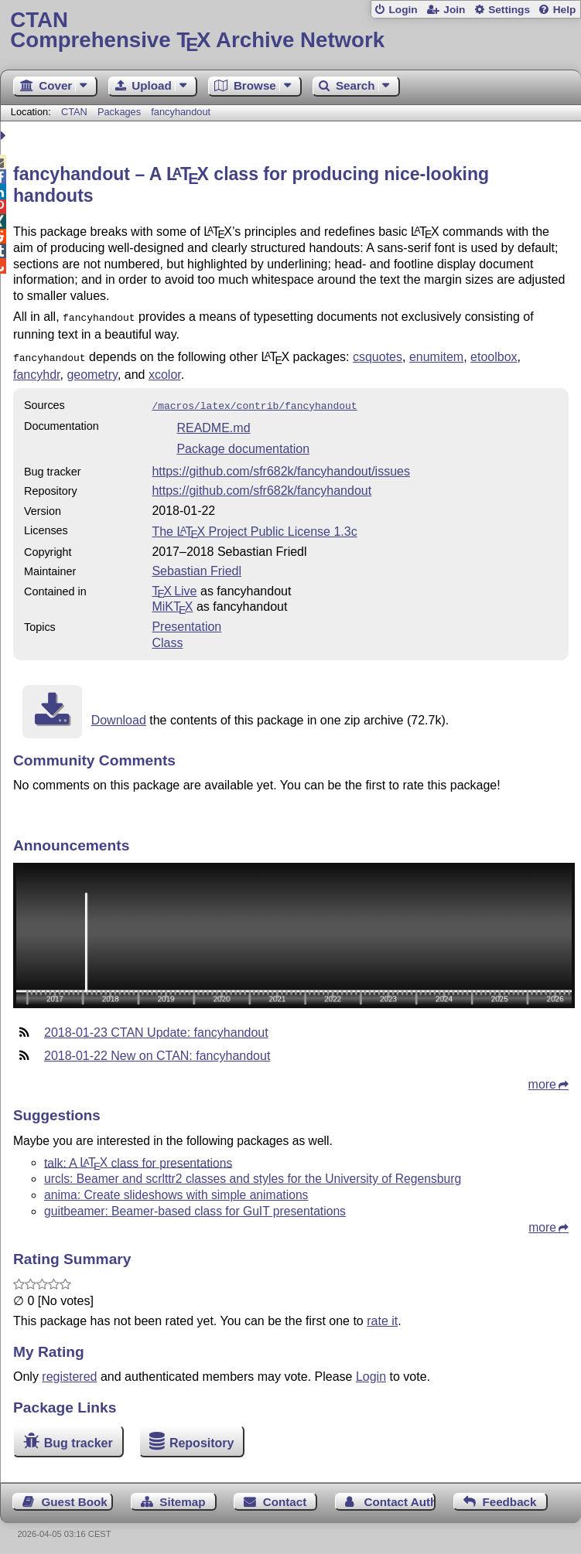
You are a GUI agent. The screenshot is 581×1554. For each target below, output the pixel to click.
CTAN (74, 112)
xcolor (165, 371)
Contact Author (400, 1497)
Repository (201, 1438)
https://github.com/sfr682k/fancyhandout (261, 485)
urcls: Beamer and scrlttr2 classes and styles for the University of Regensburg (252, 1174)
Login (402, 9)
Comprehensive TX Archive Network (290, 30)
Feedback (509, 1497)
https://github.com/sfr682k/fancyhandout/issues (281, 466)
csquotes (377, 355)
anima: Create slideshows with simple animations (176, 1190)
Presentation (186, 622)
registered (69, 1371)
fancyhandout (180, 112)
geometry (92, 371)
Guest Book (75, 1497)
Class (167, 638)
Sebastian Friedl (196, 566)
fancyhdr (36, 371)
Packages (120, 112)
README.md (213, 423)
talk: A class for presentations (138, 1157)
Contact (285, 1497)
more (542, 1079)
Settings (509, 9)
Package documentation (242, 444)
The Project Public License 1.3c (254, 526)
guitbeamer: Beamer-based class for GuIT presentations (195, 1206)
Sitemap (182, 1497)
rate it (382, 1316)
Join (454, 9)
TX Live (174, 586)
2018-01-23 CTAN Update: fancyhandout (156, 1027)
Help (564, 9)
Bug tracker (78, 1438)
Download (118, 715)
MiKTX (172, 601)
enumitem (436, 355)
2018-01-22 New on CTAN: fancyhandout (157, 1051)
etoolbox (494, 355)
